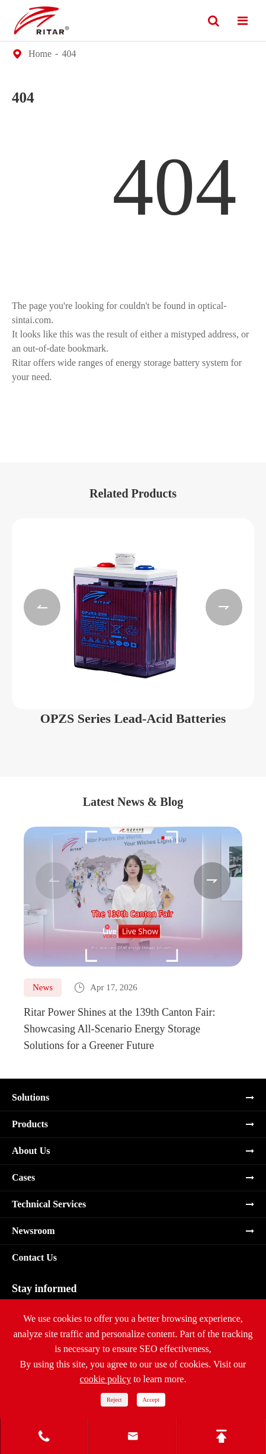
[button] (42, 607)
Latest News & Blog (133, 801)
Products (30, 1124)
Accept (151, 1399)
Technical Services (49, 1204)
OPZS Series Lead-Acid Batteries (133, 718)
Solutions (30, 1097)
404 (69, 54)
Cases (23, 1177)
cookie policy (106, 1379)
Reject (114, 1399)
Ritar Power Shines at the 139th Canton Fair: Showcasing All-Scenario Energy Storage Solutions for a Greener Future (119, 1028)
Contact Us (34, 1257)
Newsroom (33, 1231)
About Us (31, 1151)
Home (40, 54)
